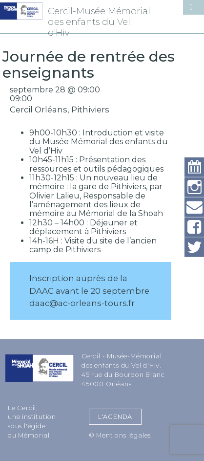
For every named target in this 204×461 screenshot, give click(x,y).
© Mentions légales (120, 435)
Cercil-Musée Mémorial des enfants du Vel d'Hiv (99, 22)
